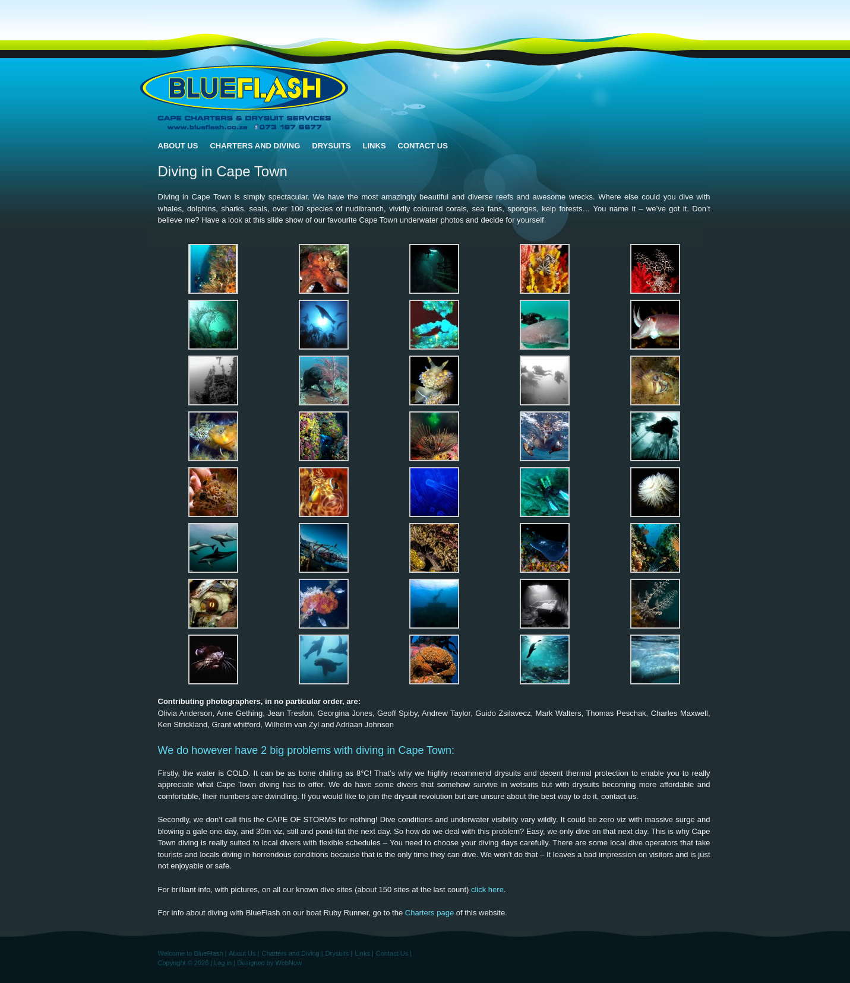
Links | (364, 953)
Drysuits (331, 145)
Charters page (429, 912)
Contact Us (423, 145)
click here (487, 889)
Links (374, 145)
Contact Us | (394, 953)
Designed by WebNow (269, 962)
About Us (178, 145)
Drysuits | (339, 953)
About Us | (244, 953)
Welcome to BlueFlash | (192, 953)
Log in (223, 962)
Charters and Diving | (292, 953)
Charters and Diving (255, 145)
